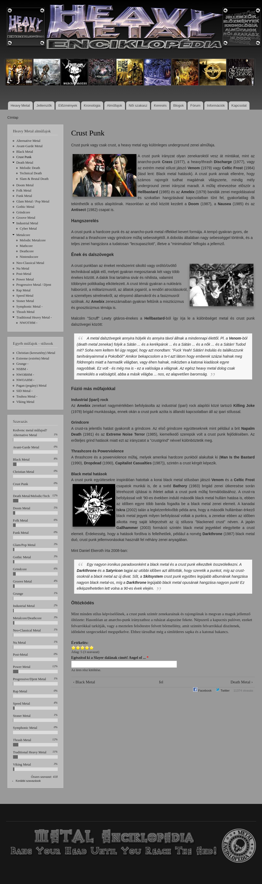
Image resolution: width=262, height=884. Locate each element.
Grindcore (23, 212)
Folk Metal (23, 190)
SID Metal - (24, 391)
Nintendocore (29, 257)
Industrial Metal (27, 223)
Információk (216, 106)
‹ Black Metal (84, 682)
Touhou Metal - (26, 396)
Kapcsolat (239, 106)
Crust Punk (23, 157)
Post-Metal (23, 274)
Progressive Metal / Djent (33, 285)
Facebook (202, 690)
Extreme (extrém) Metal (32, 358)
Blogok (178, 106)
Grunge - (22, 364)
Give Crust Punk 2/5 (78, 648)
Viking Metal (25, 402)
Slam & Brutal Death (34, 179)
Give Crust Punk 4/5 (87, 648)
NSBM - (22, 369)
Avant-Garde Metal (29, 146)
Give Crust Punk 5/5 (91, 648)
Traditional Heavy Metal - (34, 317)
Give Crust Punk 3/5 (82, 648)
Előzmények (68, 106)
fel (161, 682)
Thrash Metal (25, 312)
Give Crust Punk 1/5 (73, 648)
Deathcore (27, 251)
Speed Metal (24, 296)
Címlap (12, 117)
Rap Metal (23, 290)
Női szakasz (138, 106)
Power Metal (25, 279)
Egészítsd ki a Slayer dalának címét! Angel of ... (110, 658)
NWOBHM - (25, 375)
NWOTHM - (28, 323)
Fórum (195, 106)
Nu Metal (22, 268)
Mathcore (26, 246)
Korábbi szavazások (28, 780)
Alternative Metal (28, 141)
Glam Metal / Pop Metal (32, 201)
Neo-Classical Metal (30, 263)
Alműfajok (114, 106)
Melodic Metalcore (33, 240)
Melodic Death (30, 168)
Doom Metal (25, 185)
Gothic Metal (25, 207)
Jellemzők (44, 106)
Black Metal (24, 152)
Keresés (160, 106)
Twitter (222, 690)
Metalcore (23, 235)
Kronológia (92, 106)
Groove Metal (25, 218)
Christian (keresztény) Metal (35, 353)
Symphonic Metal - (29, 306)
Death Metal (24, 162)
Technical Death (31, 173)
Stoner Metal (25, 301)
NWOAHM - (25, 380)
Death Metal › (242, 682)
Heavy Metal (20, 106)
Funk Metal (24, 196)
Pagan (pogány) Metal (31, 385)
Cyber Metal (28, 228)
